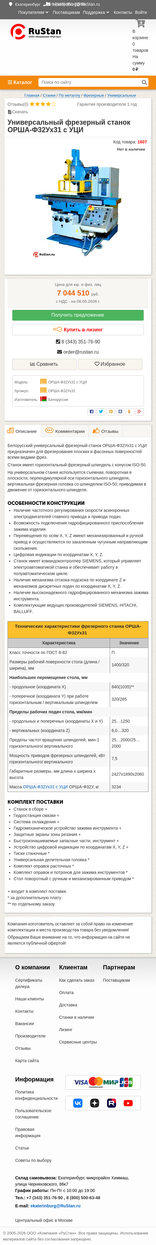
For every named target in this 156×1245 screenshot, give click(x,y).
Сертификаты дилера (28, 983)
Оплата (66, 992)
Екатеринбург (28, 4)
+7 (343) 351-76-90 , (45, 1197)
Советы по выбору (33, 1160)
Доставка (68, 1005)
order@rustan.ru (78, 352)
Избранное (110, 364)
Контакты (123, 12)
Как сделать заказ (76, 980)
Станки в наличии (76, 1017)
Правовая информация (27, 1132)
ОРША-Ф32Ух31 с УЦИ (45, 786)
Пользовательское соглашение (33, 1113)
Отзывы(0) (18, 104)
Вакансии (24, 1023)
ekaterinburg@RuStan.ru (55, 1205)
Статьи (22, 1148)
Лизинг (65, 1029)
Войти (141, 12)
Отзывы (23, 1048)
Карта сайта (27, 1060)
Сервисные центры (78, 1042)
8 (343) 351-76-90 (78, 341)
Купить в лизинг (77, 329)
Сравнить (44, 364)
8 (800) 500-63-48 (83, 1197)
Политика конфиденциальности (36, 1095)
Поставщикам (66, 12)
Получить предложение (77, 315)
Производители (30, 1036)
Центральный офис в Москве (44, 1220)
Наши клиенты (29, 998)
